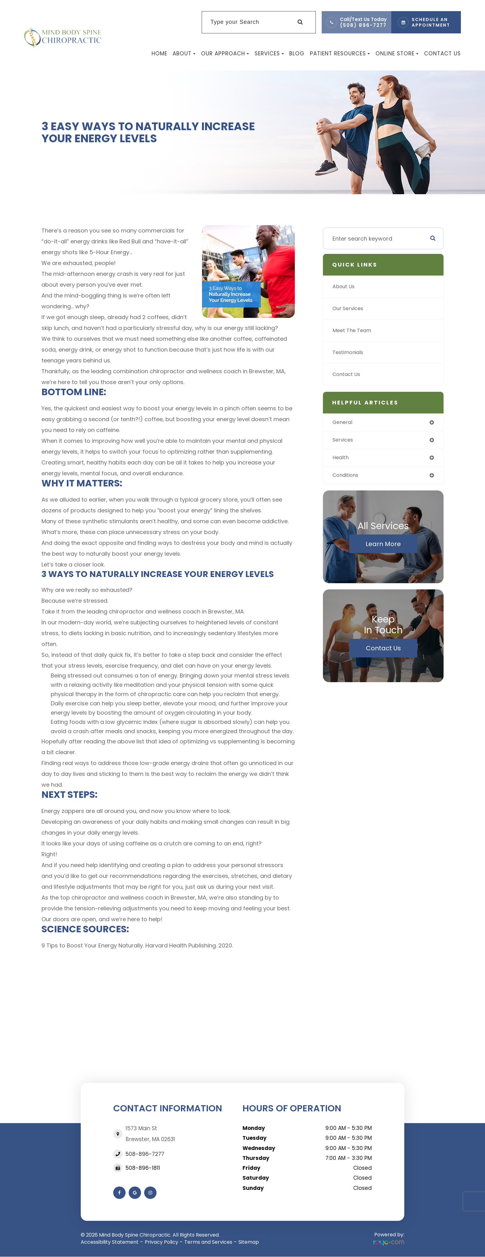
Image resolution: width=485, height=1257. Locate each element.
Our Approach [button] (225, 53)
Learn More (383, 546)
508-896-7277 (145, 1154)
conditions (348, 477)
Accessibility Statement (110, 1242)
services (344, 441)
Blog (296, 53)
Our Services (350, 308)
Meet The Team (354, 330)
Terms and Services (208, 1242)
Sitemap (248, 1242)
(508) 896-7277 (363, 25)
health (341, 459)
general (343, 422)
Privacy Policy (161, 1242)
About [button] (184, 53)
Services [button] (269, 53)
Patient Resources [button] (340, 53)
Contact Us (442, 53)
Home (159, 53)
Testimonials (350, 352)
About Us (345, 286)
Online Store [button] (397, 53)
